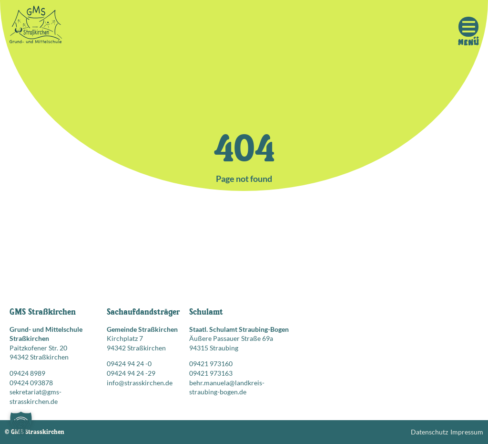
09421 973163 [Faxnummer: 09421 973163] (211, 373)
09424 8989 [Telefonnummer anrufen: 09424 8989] (27, 373)
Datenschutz (429, 432)
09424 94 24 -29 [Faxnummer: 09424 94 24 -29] (131, 373)
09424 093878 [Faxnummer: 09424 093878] (31, 383)
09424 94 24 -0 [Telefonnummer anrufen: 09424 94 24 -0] (129, 363)
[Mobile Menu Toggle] (468, 27)
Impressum (466, 432)
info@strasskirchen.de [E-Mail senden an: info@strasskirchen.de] (140, 383)
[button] (21, 423)
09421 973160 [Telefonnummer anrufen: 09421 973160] (211, 363)
